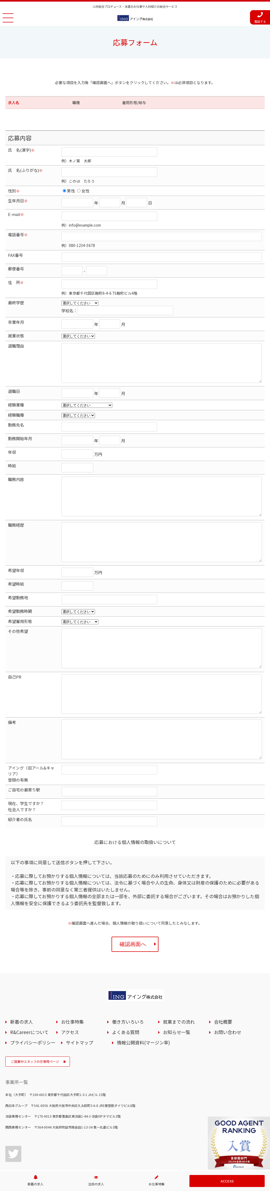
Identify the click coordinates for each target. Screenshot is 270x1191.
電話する (260, 17)
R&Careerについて (27, 1032)
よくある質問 (123, 1032)
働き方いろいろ (125, 1022)
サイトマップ (77, 1042)
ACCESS (227, 1181)
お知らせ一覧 (174, 1032)
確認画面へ (137, 944)
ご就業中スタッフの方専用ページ (38, 1061)
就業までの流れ (176, 1022)
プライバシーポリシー (30, 1042)
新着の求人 (19, 1022)
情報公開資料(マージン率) (141, 1042)
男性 (69, 191)
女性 (83, 191)
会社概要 (220, 1022)
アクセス (67, 1032)
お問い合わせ (225, 1032)
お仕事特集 (70, 1022)
